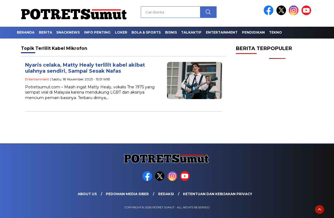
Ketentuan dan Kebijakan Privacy (217, 194)
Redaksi (166, 194)
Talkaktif (191, 32)
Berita (45, 32)
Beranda (25, 32)
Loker (121, 32)
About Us (87, 194)
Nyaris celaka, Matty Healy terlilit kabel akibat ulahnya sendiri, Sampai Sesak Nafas (85, 68)
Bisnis (171, 32)
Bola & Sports (146, 32)
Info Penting (97, 32)
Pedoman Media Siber (127, 194)
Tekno (275, 32)
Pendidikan (253, 32)
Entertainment (222, 32)
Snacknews (68, 32)
